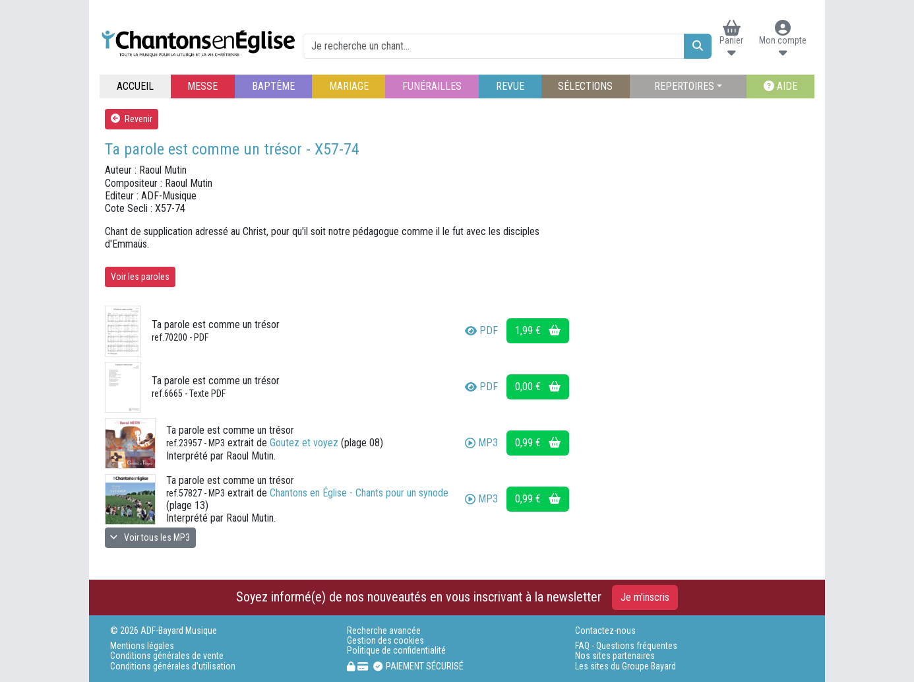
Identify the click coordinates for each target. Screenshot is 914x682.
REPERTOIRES (684, 86)
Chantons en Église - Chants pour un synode (359, 493)
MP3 (481, 442)
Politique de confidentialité (396, 651)
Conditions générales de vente (167, 656)
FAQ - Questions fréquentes (626, 646)
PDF (481, 330)
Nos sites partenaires (615, 656)
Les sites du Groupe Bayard (625, 666)
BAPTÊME (273, 86)
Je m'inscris (645, 597)
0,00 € (538, 386)
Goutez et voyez (304, 442)
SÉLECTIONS (585, 86)
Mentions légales (142, 646)
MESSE (202, 86)
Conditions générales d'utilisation (172, 666)
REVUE (510, 86)
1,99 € (538, 330)
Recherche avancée (384, 631)
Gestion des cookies (385, 641)
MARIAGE (349, 86)
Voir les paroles (140, 276)
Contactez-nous (605, 631)
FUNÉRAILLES (432, 86)
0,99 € (538, 442)
